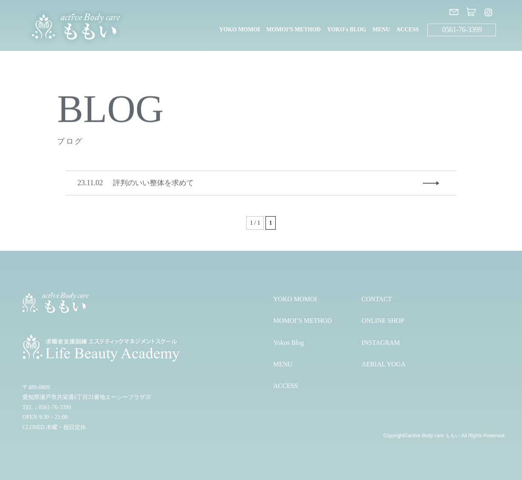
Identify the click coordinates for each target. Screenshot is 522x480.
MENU (381, 29)
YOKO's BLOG (346, 29)
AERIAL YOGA (384, 364)
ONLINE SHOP (383, 320)
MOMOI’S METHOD (293, 29)
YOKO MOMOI (239, 29)
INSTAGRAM (381, 342)
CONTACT (377, 299)
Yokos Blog (288, 342)
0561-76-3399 (462, 30)
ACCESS (407, 29)
